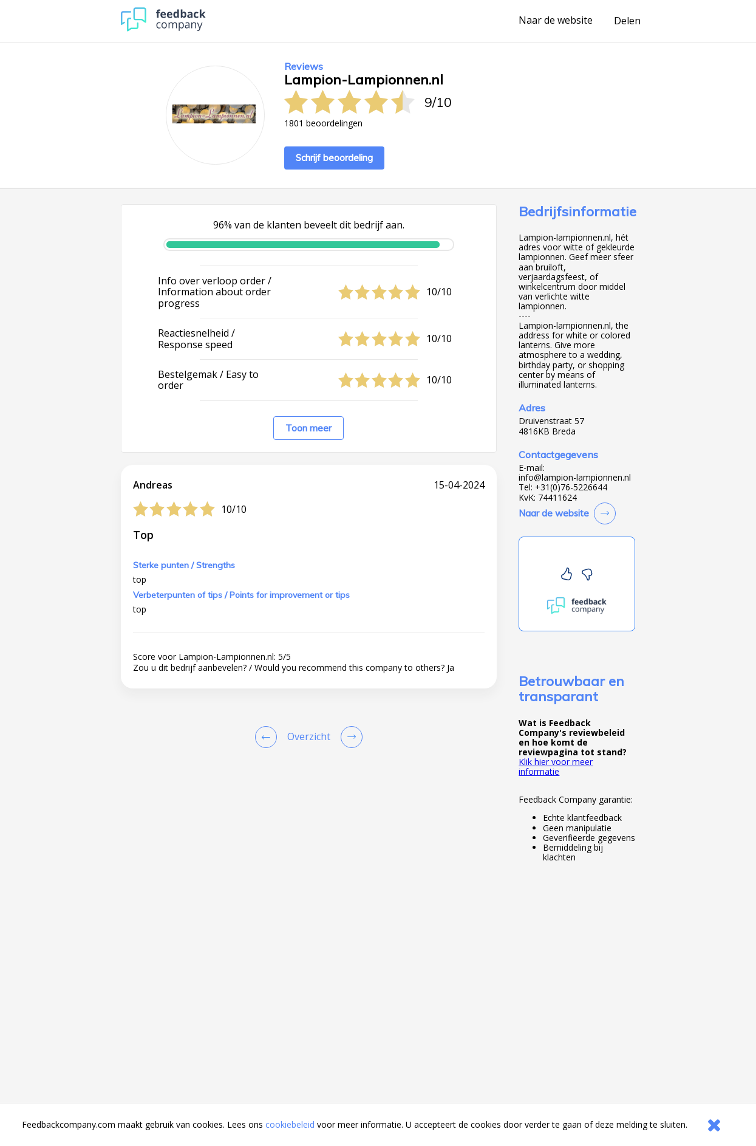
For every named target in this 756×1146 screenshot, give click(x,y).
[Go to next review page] (349, 737)
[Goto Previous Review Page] (268, 737)
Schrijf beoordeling (334, 157)
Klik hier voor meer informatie (556, 766)
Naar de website (556, 21)
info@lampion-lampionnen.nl (575, 477)
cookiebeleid (290, 1124)
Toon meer (308, 428)
